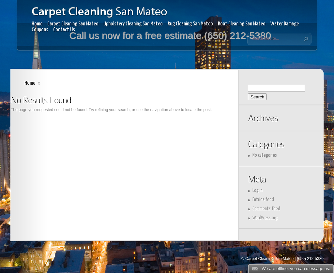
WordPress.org (265, 217)
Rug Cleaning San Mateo (190, 24)
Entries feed (263, 199)
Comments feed (266, 208)
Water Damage (284, 24)
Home (37, 24)
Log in (257, 190)
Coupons (40, 30)
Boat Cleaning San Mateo (242, 24)
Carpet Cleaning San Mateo (73, 24)
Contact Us (64, 30)
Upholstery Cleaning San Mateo (133, 24)
